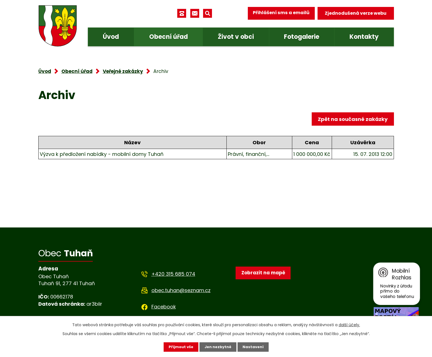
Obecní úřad (168, 36)
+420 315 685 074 (173, 273)
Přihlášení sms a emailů (279, 13)
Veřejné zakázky (123, 71)
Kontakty (364, 36)
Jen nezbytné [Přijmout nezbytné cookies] (218, 347)
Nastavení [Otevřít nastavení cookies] (255, 347)
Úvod (111, 36)
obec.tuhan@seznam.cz (181, 290)
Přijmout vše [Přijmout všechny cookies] (179, 347)
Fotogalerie (301, 36)
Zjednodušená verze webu (355, 13)
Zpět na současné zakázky (351, 119)
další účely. (349, 324)
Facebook (163, 306)
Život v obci (236, 36)
